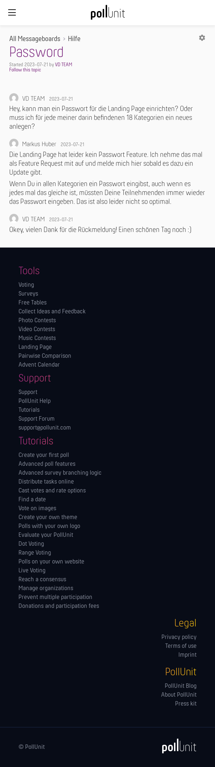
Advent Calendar (39, 365)
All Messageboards (34, 39)
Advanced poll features (46, 464)
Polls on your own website (51, 562)
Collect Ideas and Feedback (52, 312)
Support (27, 392)
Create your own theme (47, 517)
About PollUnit (179, 695)
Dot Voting (31, 544)
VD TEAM (63, 65)
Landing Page (35, 347)
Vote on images (37, 508)
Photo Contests (37, 320)
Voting (26, 285)
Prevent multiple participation (55, 597)
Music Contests (37, 338)
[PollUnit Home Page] (107, 14)
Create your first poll (43, 455)
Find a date (32, 500)
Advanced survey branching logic (60, 473)
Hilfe (74, 39)
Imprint (187, 655)
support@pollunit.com (44, 428)
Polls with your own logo (49, 526)
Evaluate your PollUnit (45, 535)
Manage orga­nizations (45, 588)
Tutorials (29, 410)
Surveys (28, 294)
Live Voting (31, 571)
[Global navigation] (12, 13)
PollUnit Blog (181, 686)
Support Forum (36, 419)
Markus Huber (39, 144)
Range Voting (34, 553)
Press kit (186, 704)
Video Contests (36, 329)
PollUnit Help (34, 401)
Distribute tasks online (46, 482)
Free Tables (32, 303)
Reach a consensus (42, 579)
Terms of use (181, 646)
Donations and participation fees (58, 606)
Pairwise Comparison (44, 356)
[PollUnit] (176, 746)
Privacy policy (179, 637)
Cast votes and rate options (52, 491)
